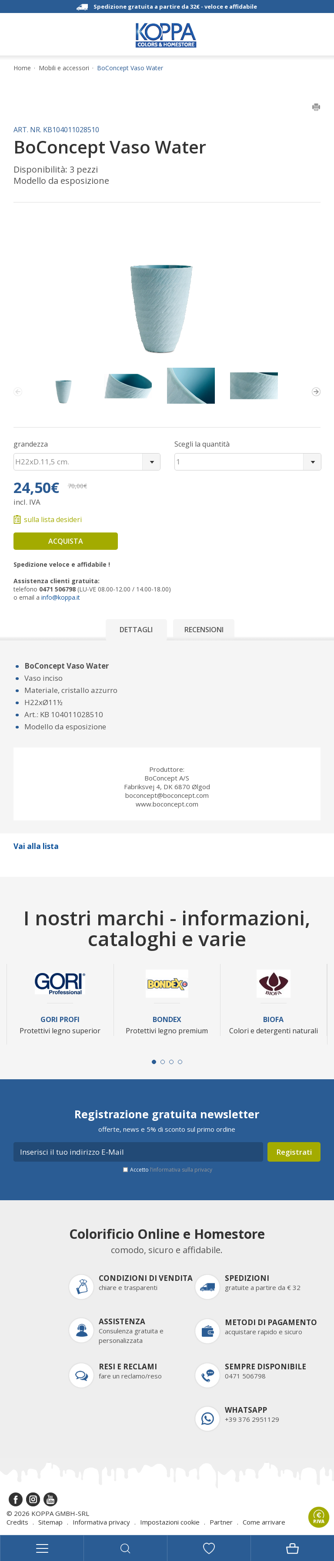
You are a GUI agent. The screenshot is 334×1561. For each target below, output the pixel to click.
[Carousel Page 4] (180, 1062)
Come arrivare (264, 1522)
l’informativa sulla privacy (181, 1169)
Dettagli (136, 629)
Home (22, 68)
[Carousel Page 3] (171, 1062)
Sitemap (50, 1522)
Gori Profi (60, 1019)
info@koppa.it (60, 597)
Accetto (171, 1169)
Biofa (273, 1019)
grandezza (30, 444)
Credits (17, 1522)
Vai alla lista (36, 846)
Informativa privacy (101, 1522)
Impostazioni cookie (170, 1522)
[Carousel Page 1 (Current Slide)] (154, 1062)
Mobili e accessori (64, 68)
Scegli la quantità (202, 444)
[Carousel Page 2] (162, 1062)
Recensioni (204, 629)
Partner (221, 1522)
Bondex (167, 1019)
